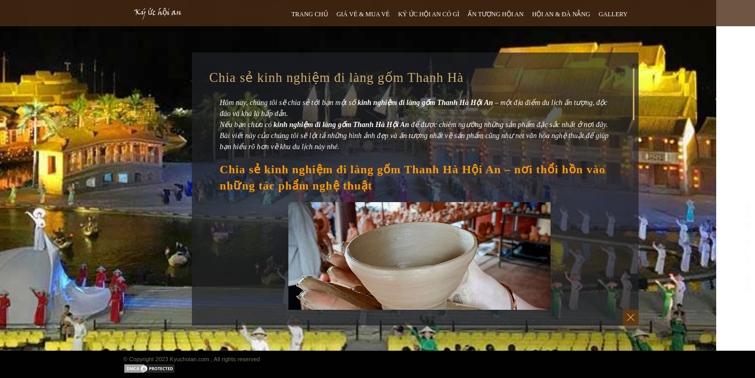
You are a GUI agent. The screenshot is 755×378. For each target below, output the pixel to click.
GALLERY (613, 14)
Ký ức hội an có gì (428, 14)
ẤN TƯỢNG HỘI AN (495, 14)
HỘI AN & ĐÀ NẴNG (561, 14)
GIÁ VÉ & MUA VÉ (363, 14)
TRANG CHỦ (310, 14)
